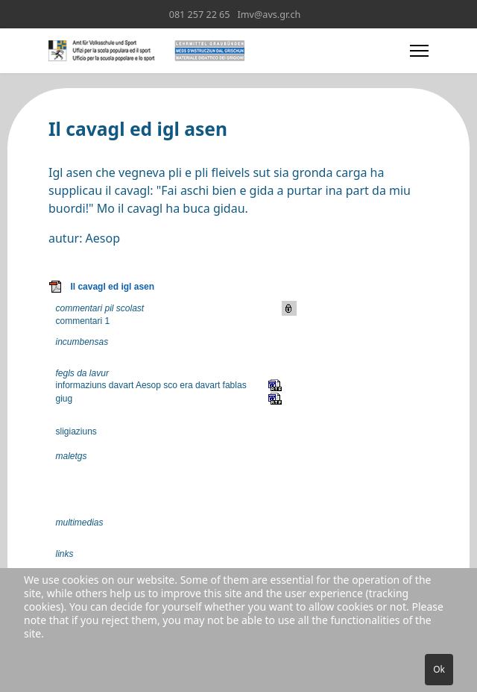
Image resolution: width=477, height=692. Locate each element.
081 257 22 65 (199, 14)
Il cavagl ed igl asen (112, 286)
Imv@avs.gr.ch (269, 14)
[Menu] (419, 50)
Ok (439, 669)
